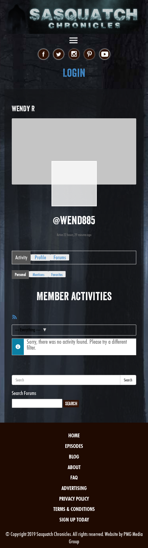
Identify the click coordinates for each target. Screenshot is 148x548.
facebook (43, 54)
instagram (74, 54)
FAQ (74, 477)
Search (128, 380)
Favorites (57, 274)
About (74, 467)
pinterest (89, 54)
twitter (58, 54)
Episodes (74, 446)
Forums (60, 257)
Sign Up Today (74, 520)
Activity (21, 257)
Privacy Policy (74, 499)
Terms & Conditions (74, 509)
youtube (104, 54)
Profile (40, 257)
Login (74, 73)
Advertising (74, 488)
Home (74, 435)
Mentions (38, 274)
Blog (74, 457)
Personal (20, 274)
